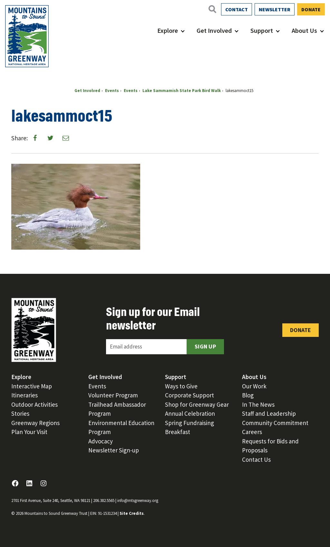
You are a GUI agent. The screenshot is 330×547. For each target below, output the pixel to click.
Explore (167, 30)
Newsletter (274, 9)
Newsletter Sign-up (113, 450)
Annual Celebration (190, 413)
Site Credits (132, 513)
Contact (236, 9)
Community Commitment (275, 423)
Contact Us (256, 459)
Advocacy (100, 441)
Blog (248, 395)
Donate (311, 9)
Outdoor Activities (34, 404)
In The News (258, 404)
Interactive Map (31, 386)
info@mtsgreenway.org (137, 500)
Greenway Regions (35, 423)
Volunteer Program (113, 395)
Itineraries (24, 395)
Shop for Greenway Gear (197, 404)
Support (261, 30)
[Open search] (212, 9)
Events (97, 386)
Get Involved (214, 30)
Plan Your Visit (29, 432)
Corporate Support (189, 395)
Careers (252, 432)
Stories (20, 413)
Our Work (254, 386)
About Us (304, 30)
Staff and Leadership (269, 413)
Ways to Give (181, 386)
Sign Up (205, 346)
